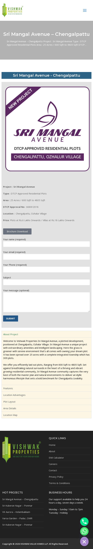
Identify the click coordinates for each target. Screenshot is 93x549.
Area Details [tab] (9, 408)
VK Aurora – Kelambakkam (16, 511)
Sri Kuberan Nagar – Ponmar (17, 505)
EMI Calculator (56, 457)
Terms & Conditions (59, 483)
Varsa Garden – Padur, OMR (17, 518)
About (52, 451)
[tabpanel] (46, 361)
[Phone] (84, 522)
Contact (53, 470)
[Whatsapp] (84, 531)
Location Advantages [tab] (14, 394)
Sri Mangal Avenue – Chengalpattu (20, 499)
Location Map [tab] (10, 414)
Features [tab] (8, 388)
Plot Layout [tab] (9, 401)
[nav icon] (85, 10)
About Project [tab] (10, 334)
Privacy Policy (56, 476)
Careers (53, 464)
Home (52, 444)
